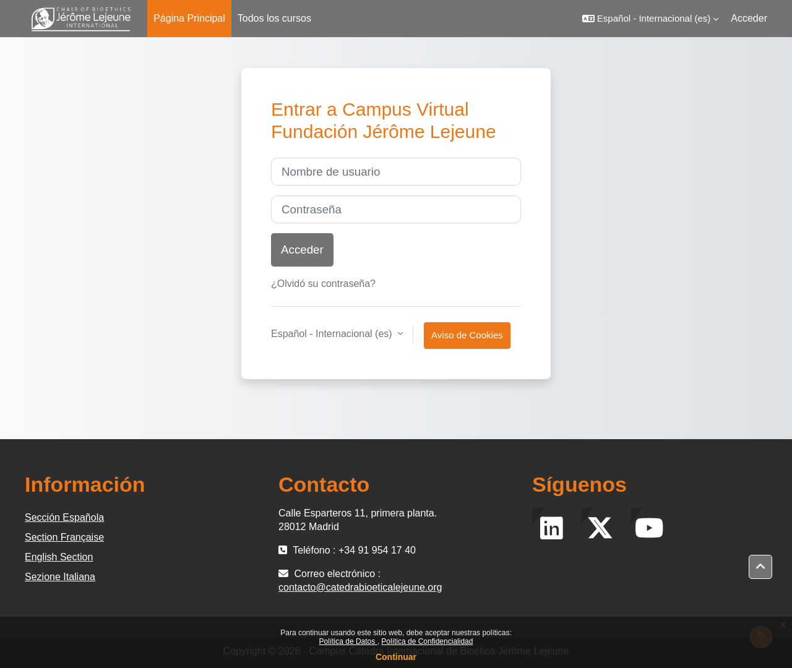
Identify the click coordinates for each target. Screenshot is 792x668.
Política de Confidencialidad (427, 641)
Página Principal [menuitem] (189, 18)
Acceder (749, 18)
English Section (59, 557)
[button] (650, 18)
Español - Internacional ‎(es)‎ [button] (333, 333)
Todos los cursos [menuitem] (274, 18)
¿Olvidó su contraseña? (323, 283)
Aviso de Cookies (467, 335)
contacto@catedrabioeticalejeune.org (360, 587)
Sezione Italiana (60, 577)
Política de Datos (348, 641)
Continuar (396, 657)
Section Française (64, 537)
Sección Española (64, 517)
